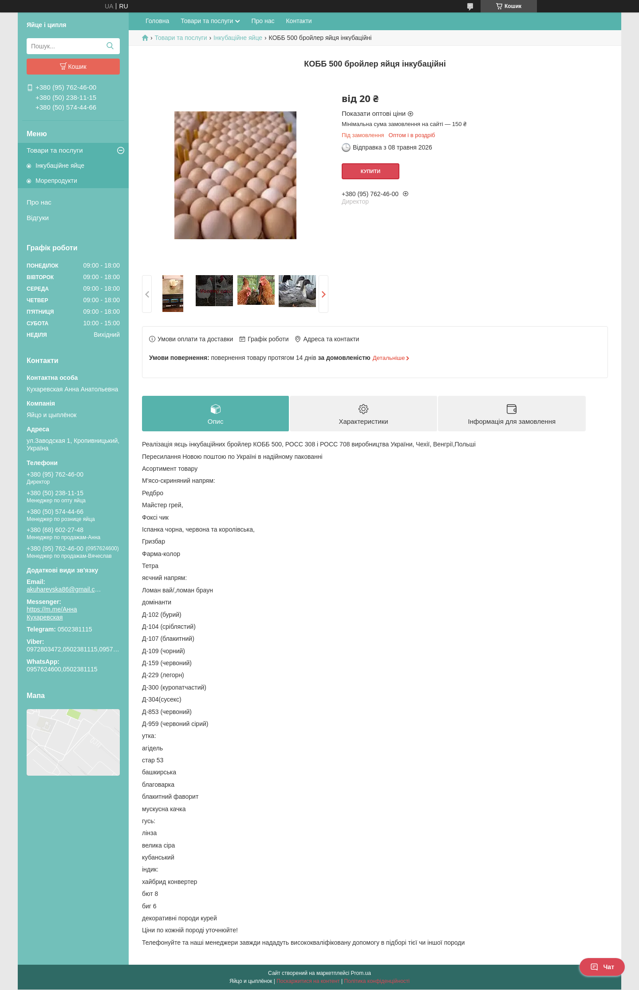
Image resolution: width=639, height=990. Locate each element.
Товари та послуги (55, 150)
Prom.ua (361, 973)
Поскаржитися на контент (307, 981)
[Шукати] (110, 46)
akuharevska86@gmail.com (64, 589)
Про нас (39, 202)
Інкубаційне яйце (60, 165)
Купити (370, 171)
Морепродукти (56, 180)
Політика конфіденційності (377, 981)
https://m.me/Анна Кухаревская (52, 613)
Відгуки (38, 217)
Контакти (299, 20)
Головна (157, 20)
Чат (602, 967)
